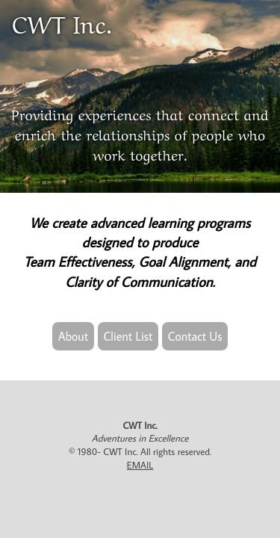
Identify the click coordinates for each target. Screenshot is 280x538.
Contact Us (195, 336)
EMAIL (140, 465)
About (73, 336)
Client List (128, 336)
